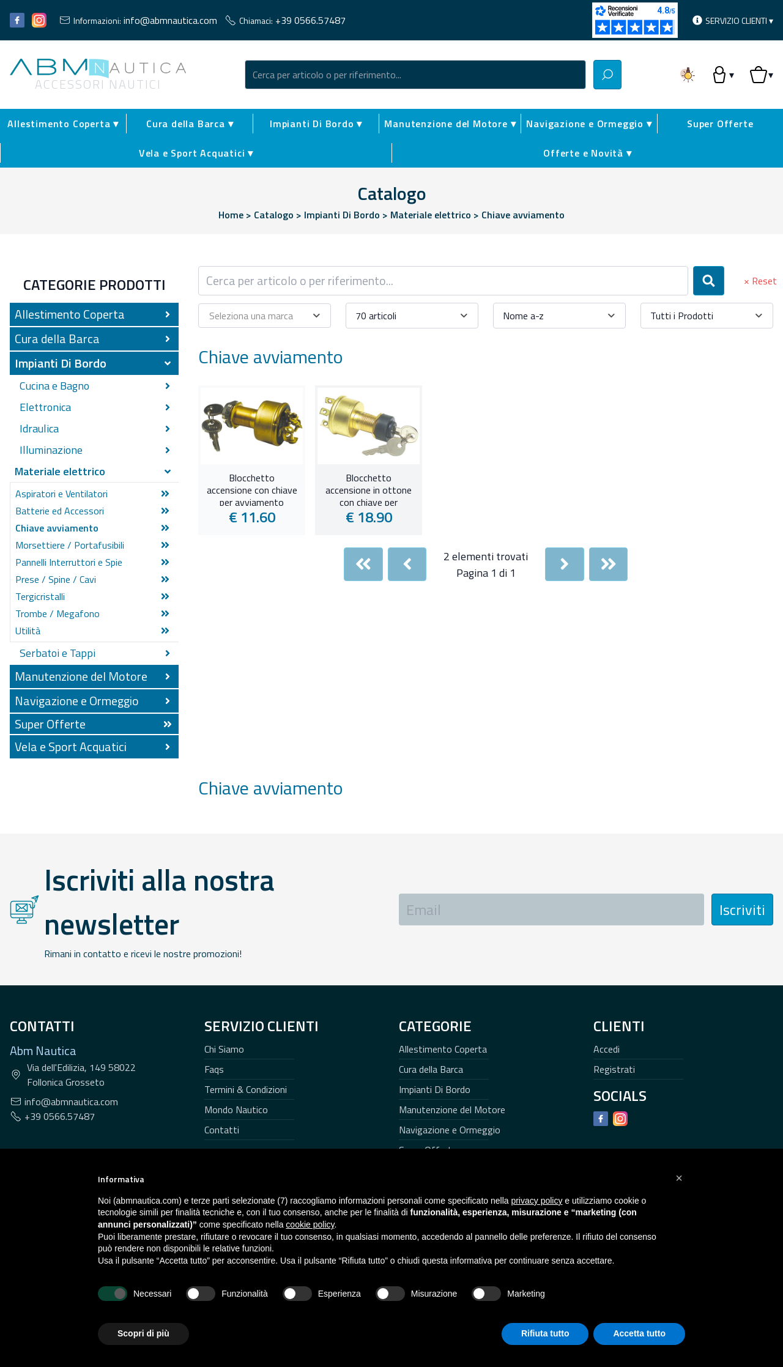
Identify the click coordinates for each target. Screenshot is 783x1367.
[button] (679, 1178)
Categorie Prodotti (94, 284)
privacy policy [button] (536, 1201)
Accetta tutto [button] (639, 1333)
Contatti (221, 1129)
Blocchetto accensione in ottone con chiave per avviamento (368, 489)
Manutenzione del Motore (452, 1109)
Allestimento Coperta (443, 1049)
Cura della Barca (431, 1069)
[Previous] (407, 564)
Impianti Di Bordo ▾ (316, 123)
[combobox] (415, 74)
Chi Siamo (224, 1049)
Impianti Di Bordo (434, 1089)
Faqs (214, 1069)
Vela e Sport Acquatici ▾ (196, 153)
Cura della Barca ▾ (189, 123)
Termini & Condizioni (245, 1089)
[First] (363, 564)
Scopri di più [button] (143, 1333)
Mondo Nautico (236, 1109)
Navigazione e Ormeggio (449, 1129)
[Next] (564, 564)
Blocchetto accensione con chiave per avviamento (252, 489)
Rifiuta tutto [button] (545, 1333)
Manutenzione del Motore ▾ (450, 123)
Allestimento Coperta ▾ (63, 123)
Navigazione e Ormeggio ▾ (588, 123)
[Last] (608, 564)
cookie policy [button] (310, 1224)
